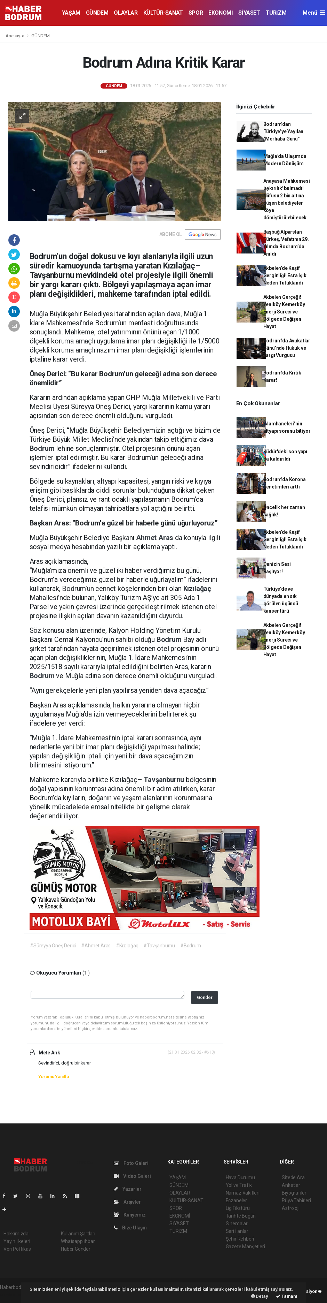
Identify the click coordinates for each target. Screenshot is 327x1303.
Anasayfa (15, 35)
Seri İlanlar (237, 1231)
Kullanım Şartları (78, 1233)
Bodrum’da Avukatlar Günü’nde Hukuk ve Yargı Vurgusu (286, 348)
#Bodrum (190, 945)
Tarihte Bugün (241, 1216)
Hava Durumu (240, 1177)
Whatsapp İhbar (78, 1241)
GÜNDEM (97, 12)
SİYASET (249, 12)
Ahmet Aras (155, 537)
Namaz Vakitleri (243, 1193)
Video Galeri (132, 1176)
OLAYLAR (125, 12)
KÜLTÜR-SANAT (163, 12)
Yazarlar (127, 1189)
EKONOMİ (220, 12)
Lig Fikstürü (238, 1208)
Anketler (291, 1185)
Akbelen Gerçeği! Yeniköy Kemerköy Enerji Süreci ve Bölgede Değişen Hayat (284, 311)
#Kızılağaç (127, 945)
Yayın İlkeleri (16, 1241)
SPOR (196, 12)
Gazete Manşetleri (245, 1246)
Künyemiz (129, 1215)
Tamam (286, 1296)
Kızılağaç (197, 588)
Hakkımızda (16, 1233)
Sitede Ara (293, 1177)
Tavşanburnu (165, 779)
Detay (259, 1296)
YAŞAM (71, 12)
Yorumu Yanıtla (53, 1076)
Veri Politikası (17, 1249)
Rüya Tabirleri (296, 1200)
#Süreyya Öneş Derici (53, 945)
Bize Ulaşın (130, 1227)
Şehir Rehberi (240, 1239)
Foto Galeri (131, 1163)
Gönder (205, 997)
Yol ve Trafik (239, 1185)
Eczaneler (236, 1200)
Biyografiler (294, 1193)
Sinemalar (237, 1223)
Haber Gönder (75, 1249)
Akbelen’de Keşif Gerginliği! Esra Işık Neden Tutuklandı (284, 275)
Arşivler (127, 1202)
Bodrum (43, 448)
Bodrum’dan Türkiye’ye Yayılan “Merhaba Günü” (283, 131)
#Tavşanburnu (159, 945)
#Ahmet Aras (96, 945)
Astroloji (290, 1208)
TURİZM (276, 12)
